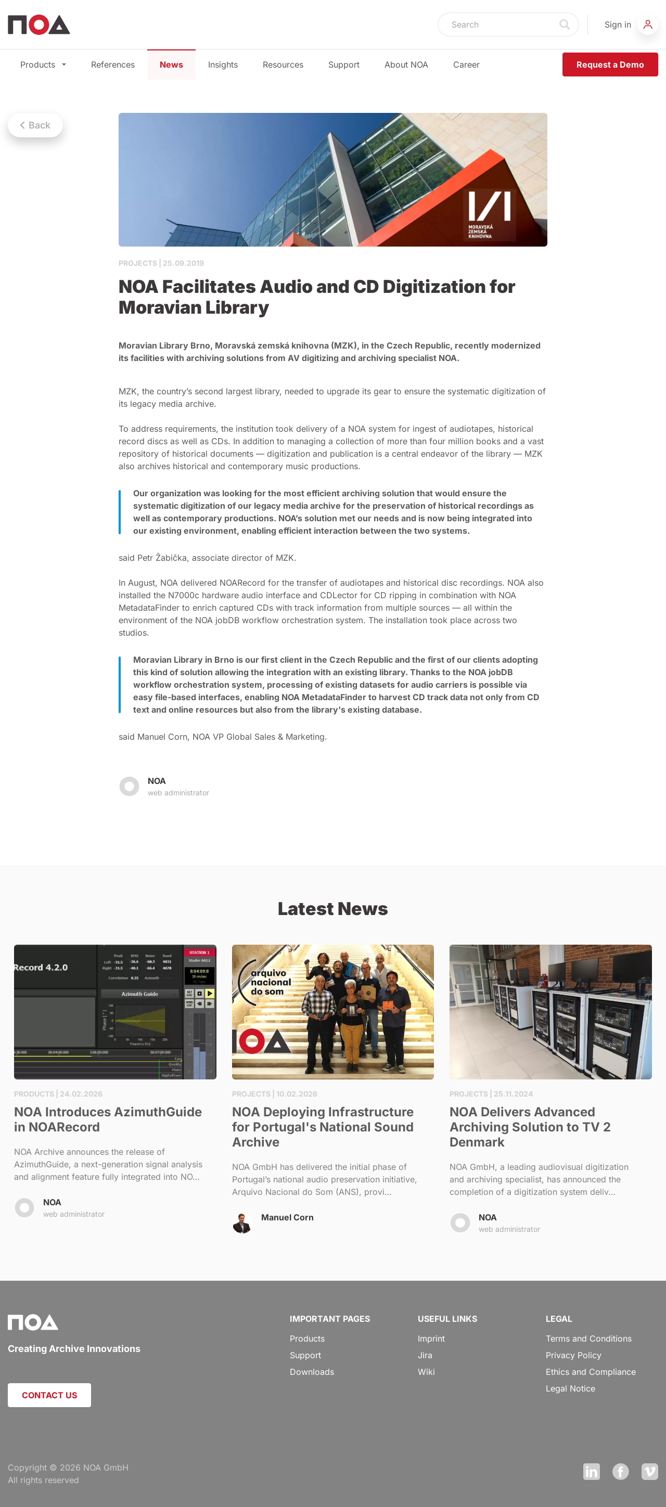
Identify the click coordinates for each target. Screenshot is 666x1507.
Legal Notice (570, 1388)
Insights (223, 64)
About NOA (406, 64)
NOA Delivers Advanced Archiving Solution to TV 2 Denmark (551, 1096)
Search (565, 24)
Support (344, 64)
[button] (631, 24)
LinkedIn (591, 1471)
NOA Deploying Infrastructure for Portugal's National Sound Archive (333, 1095)
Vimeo (650, 1471)
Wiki (426, 1372)
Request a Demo (610, 64)
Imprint (431, 1338)
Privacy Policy (573, 1355)
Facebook (620, 1471)
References (113, 64)
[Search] (495, 24)
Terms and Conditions (589, 1338)
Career (466, 64)
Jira (425, 1355)
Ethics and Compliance (591, 1372)
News (171, 64)
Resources (283, 64)
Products (43, 64)
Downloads (312, 1372)
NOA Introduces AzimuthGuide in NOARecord (115, 1088)
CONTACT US (49, 1395)
